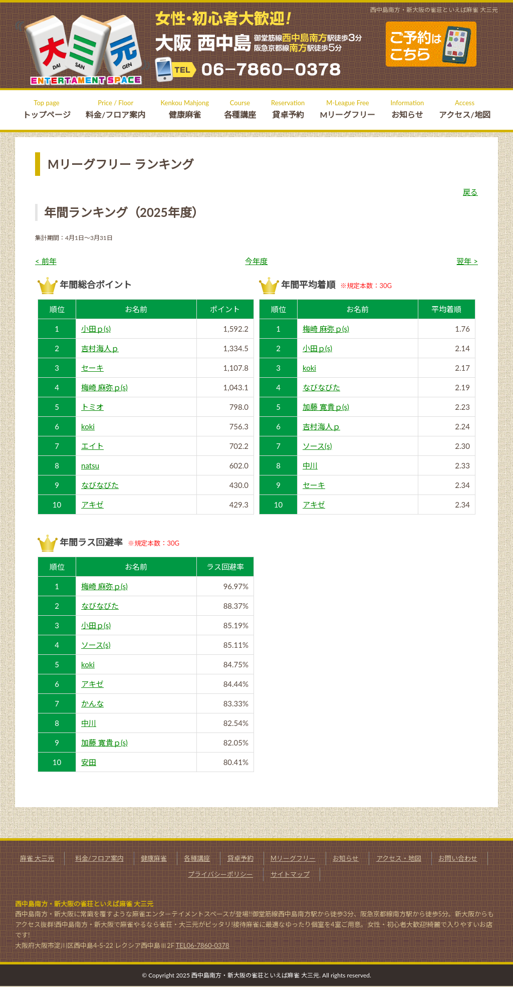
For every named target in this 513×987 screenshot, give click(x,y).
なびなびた (100, 484)
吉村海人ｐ (100, 348)
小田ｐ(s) (96, 328)
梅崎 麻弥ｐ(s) (104, 387)
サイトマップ (290, 874)
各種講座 (197, 858)
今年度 (256, 261)
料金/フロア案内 (99, 858)
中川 (310, 465)
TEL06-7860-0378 (202, 945)
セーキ (92, 367)
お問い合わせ (457, 858)
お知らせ (346, 858)
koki (88, 426)
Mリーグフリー (293, 858)
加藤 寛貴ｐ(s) (326, 406)
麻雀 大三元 (37, 858)
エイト (92, 445)
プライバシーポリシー (220, 874)
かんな (92, 703)
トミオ (92, 406)
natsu (90, 465)
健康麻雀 (154, 858)
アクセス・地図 (398, 858)
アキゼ (92, 504)
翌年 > (467, 261)
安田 (88, 762)
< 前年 (46, 261)
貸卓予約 (240, 858)
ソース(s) (317, 445)
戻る (470, 191)
